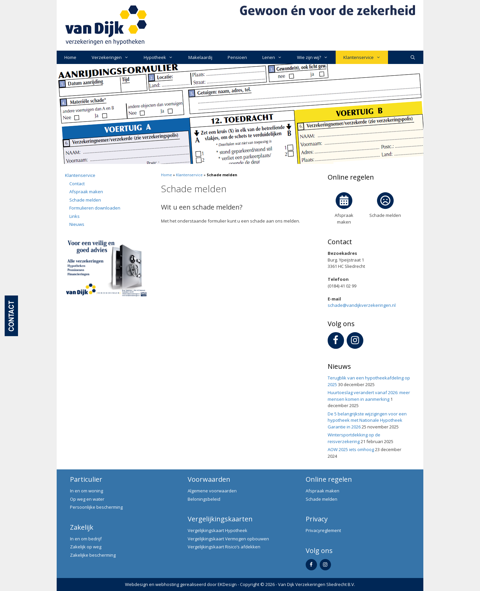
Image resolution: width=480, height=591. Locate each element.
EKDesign (227, 584)
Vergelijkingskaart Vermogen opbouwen (228, 539)
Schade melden (85, 200)
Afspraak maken (86, 192)
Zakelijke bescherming (93, 555)
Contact (77, 184)
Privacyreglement (323, 530)
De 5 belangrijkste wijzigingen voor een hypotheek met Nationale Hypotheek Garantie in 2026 (367, 420)
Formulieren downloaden (94, 208)
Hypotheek (162, 57)
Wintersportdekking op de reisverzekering (354, 438)
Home (70, 57)
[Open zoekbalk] (412, 57)
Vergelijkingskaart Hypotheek (217, 530)
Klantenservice (365, 57)
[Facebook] (336, 340)
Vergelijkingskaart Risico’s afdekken (224, 547)
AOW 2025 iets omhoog (351, 449)
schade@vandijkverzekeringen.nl (362, 305)
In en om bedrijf (86, 539)
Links (74, 216)
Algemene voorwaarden (212, 491)
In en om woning (86, 491)
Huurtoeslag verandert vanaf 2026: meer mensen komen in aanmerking (369, 395)
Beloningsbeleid (204, 499)
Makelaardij (200, 57)
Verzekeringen (114, 57)
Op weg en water (87, 499)
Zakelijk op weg (85, 547)
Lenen (275, 57)
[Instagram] (355, 340)
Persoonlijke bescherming (96, 507)
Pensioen (237, 57)
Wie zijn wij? (316, 57)
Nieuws (76, 224)
